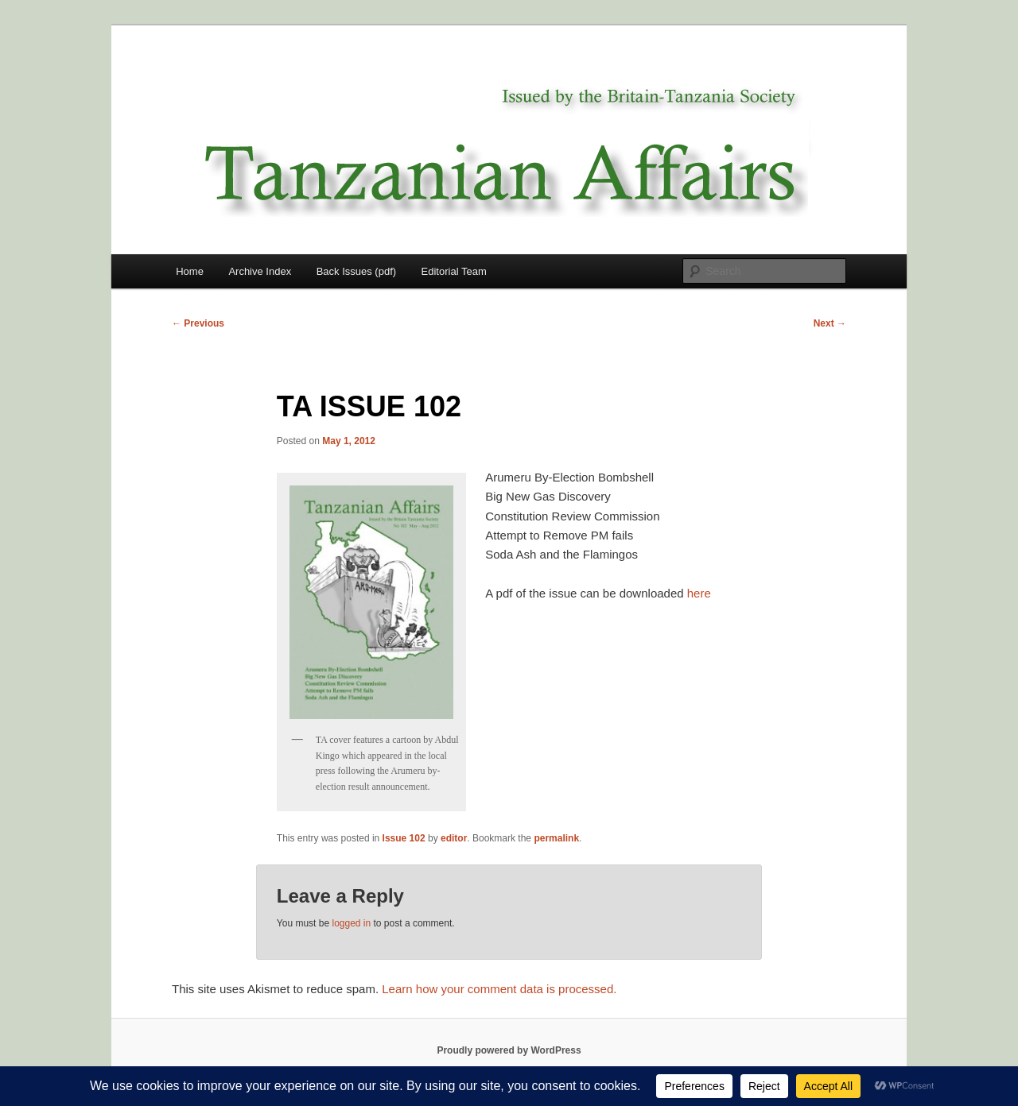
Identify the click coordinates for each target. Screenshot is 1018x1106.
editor (454, 838)
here (699, 593)
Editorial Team (454, 271)
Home (190, 271)
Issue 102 (404, 838)
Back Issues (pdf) (356, 271)
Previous (198, 323)
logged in (351, 923)
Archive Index (259, 271)
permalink (556, 838)
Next (830, 323)
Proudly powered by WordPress (509, 1050)
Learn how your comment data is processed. (499, 989)
